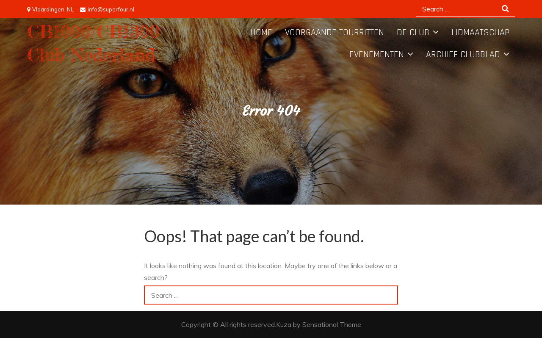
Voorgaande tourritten (334, 33)
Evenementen (376, 55)
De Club (413, 33)
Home (261, 33)
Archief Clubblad (463, 55)
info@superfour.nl (107, 9)
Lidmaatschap (480, 33)
